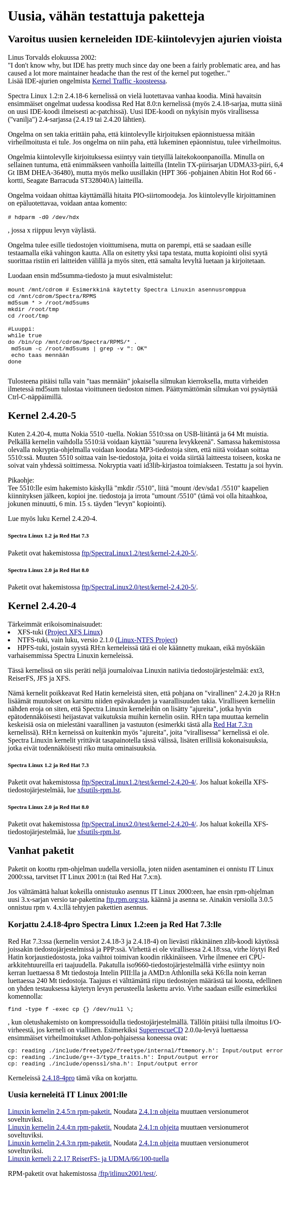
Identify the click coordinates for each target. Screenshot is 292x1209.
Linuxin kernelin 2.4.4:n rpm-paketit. (60, 1150)
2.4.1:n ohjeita (159, 1135)
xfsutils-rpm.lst (99, 808)
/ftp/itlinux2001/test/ (127, 1197)
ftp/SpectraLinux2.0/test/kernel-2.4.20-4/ (138, 842)
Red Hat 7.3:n (233, 743)
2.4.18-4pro (58, 1101)
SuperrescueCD (161, 1049)
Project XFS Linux (74, 650)
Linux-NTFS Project (146, 658)
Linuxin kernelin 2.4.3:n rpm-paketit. (60, 1166)
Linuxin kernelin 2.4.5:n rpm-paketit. (60, 1135)
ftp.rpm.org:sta (127, 917)
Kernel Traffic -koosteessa (129, 81)
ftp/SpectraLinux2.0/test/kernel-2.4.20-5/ (138, 605)
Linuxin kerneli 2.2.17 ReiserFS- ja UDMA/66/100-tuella (88, 1182)
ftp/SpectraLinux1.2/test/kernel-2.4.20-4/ (138, 800)
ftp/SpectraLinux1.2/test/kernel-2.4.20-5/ (138, 571)
